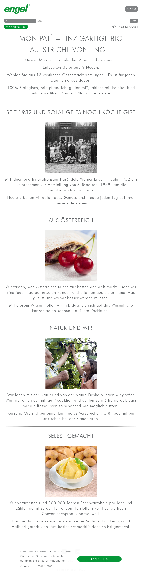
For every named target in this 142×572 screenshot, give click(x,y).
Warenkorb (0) (16, 27)
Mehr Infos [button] (45, 565)
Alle (20, 21)
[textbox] (84, 21)
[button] (134, 21)
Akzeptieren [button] (99, 559)
